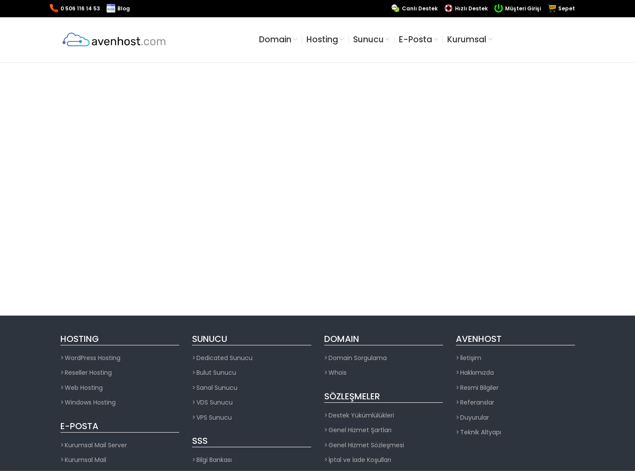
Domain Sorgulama (358, 358)
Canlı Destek (420, 8)
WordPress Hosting (92, 358)
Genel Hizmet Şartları (360, 430)
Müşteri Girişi (523, 8)
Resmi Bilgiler (479, 388)
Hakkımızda (477, 373)
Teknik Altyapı (480, 432)
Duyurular (474, 418)
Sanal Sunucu (216, 388)
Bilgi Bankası (214, 460)
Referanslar (477, 402)
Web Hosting (84, 388)
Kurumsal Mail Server (96, 445)
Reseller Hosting (88, 373)
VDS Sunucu (214, 402)
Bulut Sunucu (216, 373)
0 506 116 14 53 (80, 8)
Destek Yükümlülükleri (361, 415)
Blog (123, 8)
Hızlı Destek (471, 8)
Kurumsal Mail (85, 460)
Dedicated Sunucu (224, 358)
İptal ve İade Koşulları (360, 460)
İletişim (470, 358)
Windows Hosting (90, 402)
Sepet (566, 8)
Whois (338, 373)
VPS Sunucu (214, 418)
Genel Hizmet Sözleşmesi (366, 445)
